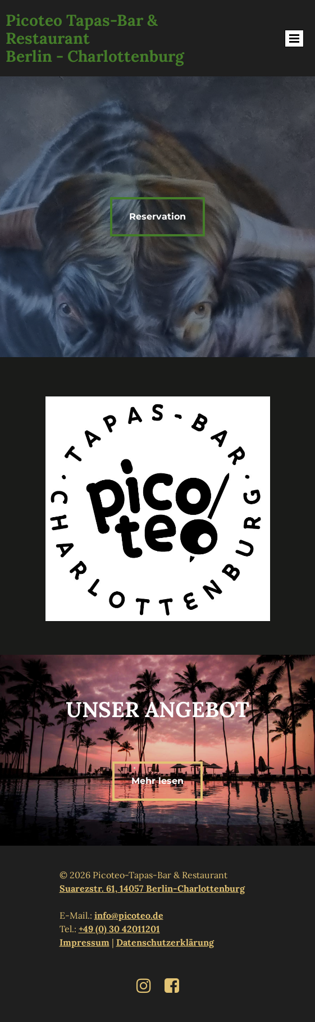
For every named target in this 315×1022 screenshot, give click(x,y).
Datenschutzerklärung (165, 942)
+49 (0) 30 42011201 (119, 928)
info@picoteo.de (128, 915)
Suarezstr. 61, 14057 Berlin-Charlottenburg (152, 888)
